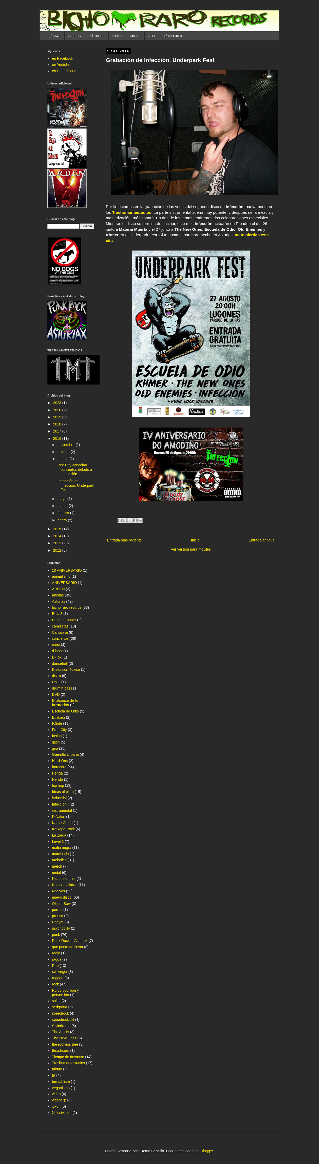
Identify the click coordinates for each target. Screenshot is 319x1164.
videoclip (59, 1100)
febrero (63, 513)
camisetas (60, 626)
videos (135, 36)
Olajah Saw (61, 903)
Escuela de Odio (65, 711)
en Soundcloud (64, 71)
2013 (57, 543)
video (56, 1094)
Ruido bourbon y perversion (65, 992)
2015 (57, 529)
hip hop (58, 785)
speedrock (60, 1013)
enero (62, 520)
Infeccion (59, 804)
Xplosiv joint (62, 1113)
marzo (63, 506)
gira (55, 748)
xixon (56, 1106)
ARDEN (58, 589)
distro (117, 36)
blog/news (52, 36)
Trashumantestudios (68, 1063)
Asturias (58, 601)
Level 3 (58, 841)
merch (57, 866)
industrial (59, 798)
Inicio (195, 540)
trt (53, 1075)
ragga (57, 959)
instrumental (62, 810)
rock (55, 984)
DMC (56, 682)
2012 (57, 550)
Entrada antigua (261, 540)
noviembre (66, 445)
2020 (57, 410)
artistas (74, 36)
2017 (57, 431)
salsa (56, 1001)
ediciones (97, 36)
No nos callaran (64, 885)
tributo (57, 1069)
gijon (56, 742)
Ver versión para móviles (191, 549)
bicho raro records (67, 607)
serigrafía (59, 1007)
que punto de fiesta (67, 947)
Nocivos (58, 891)
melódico (59, 860)
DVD (56, 694)
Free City (59, 730)
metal (56, 872)
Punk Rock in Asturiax (70, 940)
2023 (57, 403)
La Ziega (59, 835)
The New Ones (64, 1038)
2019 (57, 417)
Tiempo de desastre (68, 1057)
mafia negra (61, 847)
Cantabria (60, 632)
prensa (57, 916)
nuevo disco (62, 897)
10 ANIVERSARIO (67, 570)
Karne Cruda (62, 823)
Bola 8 (57, 614)
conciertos (60, 638)
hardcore (59, 767)
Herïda (57, 779)
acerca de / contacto (165, 36)
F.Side (57, 723)
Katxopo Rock (63, 829)
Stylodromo (61, 1026)
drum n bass (62, 688)
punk (56, 935)
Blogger (206, 1151)
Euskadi (58, 717)
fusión (57, 736)
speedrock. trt (63, 1019)
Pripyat (58, 922)
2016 (57, 438)
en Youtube (61, 65)
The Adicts (60, 1032)
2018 (57, 424)
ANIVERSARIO (64, 583)
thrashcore (60, 1051)
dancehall (60, 663)
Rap (55, 966)
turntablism (61, 1082)
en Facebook (62, 58)
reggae (58, 978)
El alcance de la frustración (65, 702)
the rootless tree (65, 1044)
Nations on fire (64, 878)
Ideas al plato (63, 792)
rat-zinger (60, 972)
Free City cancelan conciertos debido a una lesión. (74, 469)
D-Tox (57, 657)
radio (56, 953)
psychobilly (61, 928)
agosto (63, 459)
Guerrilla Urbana (65, 754)
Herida (57, 773)
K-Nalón (58, 816)
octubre (64, 452)
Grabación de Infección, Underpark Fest (75, 485)
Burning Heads (64, 620)
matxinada (60, 854)
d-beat (57, 651)
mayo (62, 499)
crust (56, 645)
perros (57, 909)
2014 (57, 536)
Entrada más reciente (124, 540)
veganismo (61, 1088)
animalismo (61, 576)
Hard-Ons (60, 761)
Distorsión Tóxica (66, 669)
